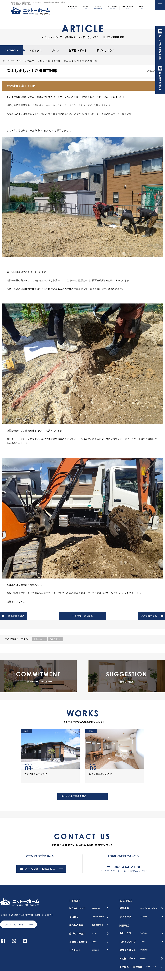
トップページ (8, 61)
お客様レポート (78, 50)
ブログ (55, 50)
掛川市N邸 (54, 61)
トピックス (35, 50)
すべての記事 (27, 61)
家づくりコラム (106, 50)
